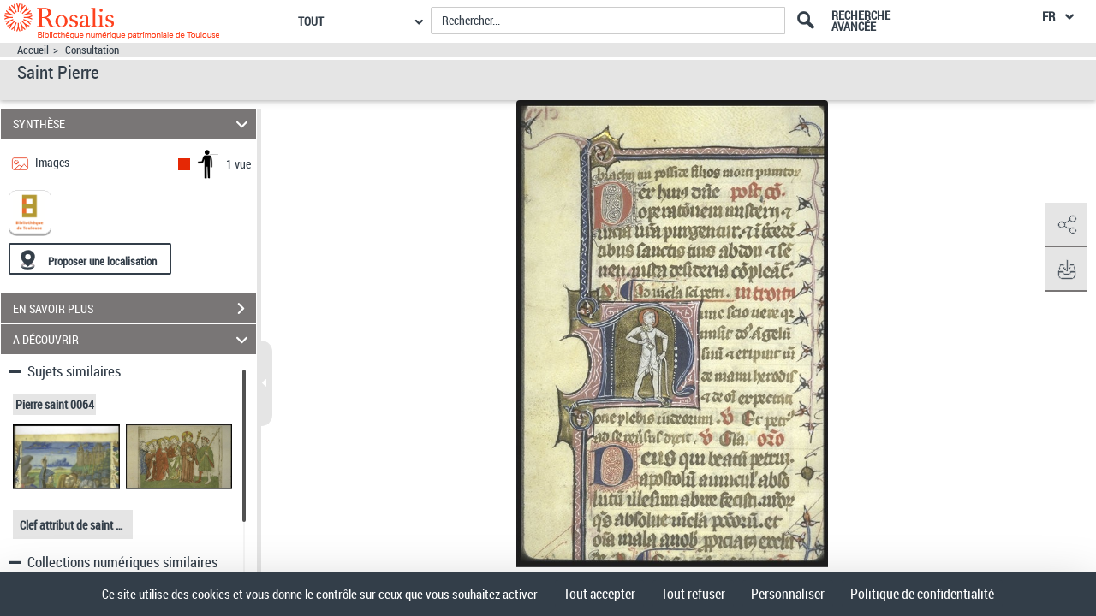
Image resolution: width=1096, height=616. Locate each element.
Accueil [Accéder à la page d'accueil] (33, 50)
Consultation (92, 50)
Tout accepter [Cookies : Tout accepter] (599, 593)
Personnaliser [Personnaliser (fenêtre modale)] (788, 593)
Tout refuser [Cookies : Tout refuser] (693, 593)
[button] (1066, 225)
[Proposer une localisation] (90, 259)
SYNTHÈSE (133, 124)
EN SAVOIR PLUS (134, 309)
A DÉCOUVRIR (133, 339)
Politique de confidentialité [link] (922, 593)
